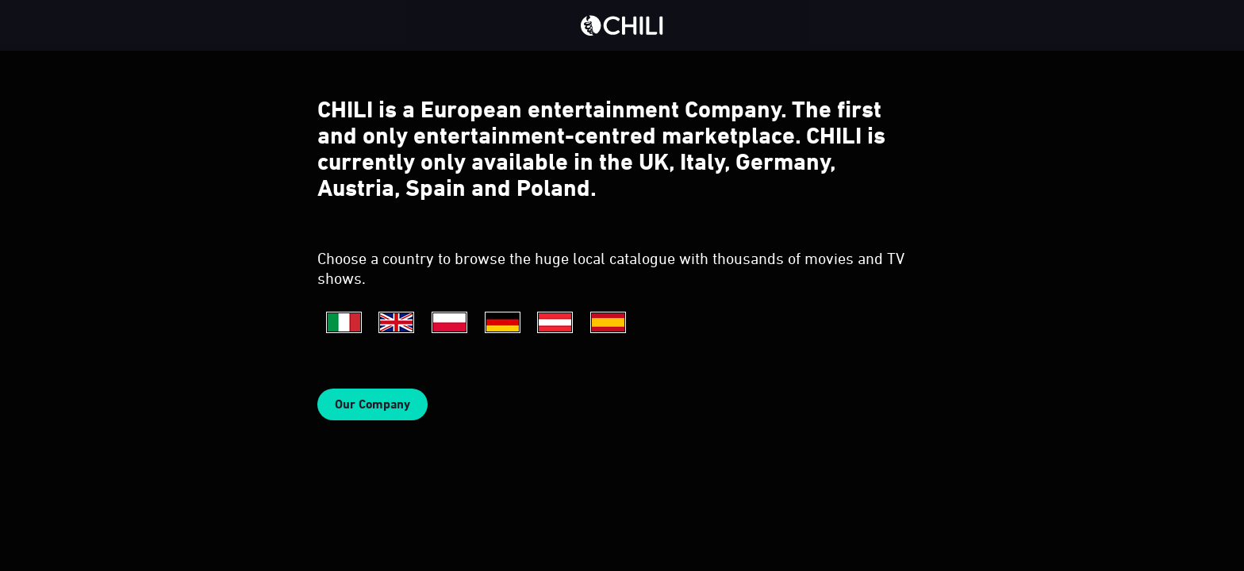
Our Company (372, 404)
